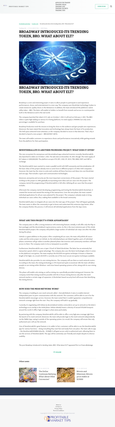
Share (57, 355)
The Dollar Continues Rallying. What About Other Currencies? (46, 379)
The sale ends (54, 157)
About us (58, 404)
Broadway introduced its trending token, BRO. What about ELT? (48, 345)
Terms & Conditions (58, 410)
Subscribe (102, 6)
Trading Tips (60, 10)
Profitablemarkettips (24, 24)
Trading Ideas (60, 4)
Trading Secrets (61, 8)
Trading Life (60, 6)
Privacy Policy (58, 408)
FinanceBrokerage (25, 348)
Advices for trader (62, 2)
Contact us (58, 406)
